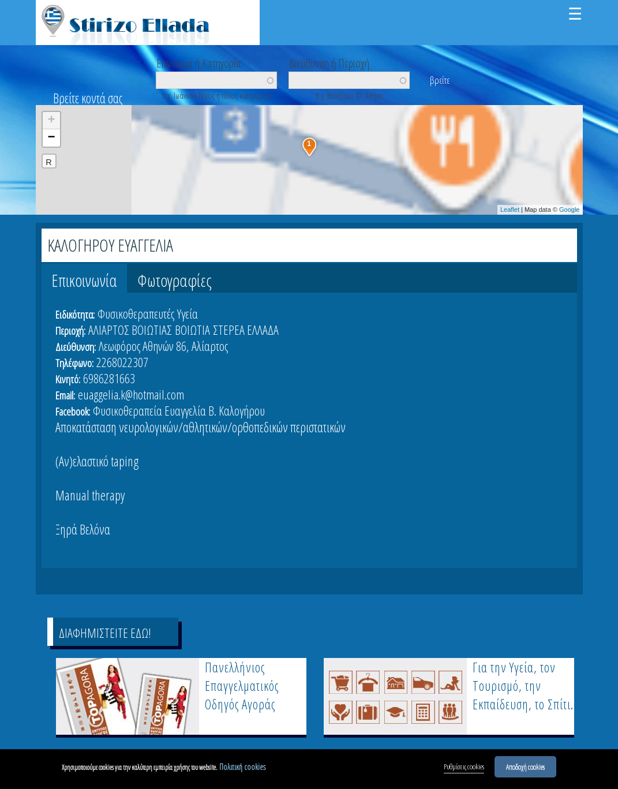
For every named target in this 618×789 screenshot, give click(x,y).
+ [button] (51, 120)
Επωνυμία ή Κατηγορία (198, 62)
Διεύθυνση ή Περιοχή (329, 62)
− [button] (51, 138)
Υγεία (187, 313)
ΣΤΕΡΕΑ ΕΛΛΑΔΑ (246, 329)
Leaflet (509, 209)
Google (569, 209)
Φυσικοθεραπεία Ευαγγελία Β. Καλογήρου (179, 410)
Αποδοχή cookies (525, 767)
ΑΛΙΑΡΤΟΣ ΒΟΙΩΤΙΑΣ (130, 329)
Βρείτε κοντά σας (87, 98)
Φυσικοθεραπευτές (136, 313)
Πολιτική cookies (242, 767)
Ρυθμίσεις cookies (464, 767)
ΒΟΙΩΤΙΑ (192, 329)
